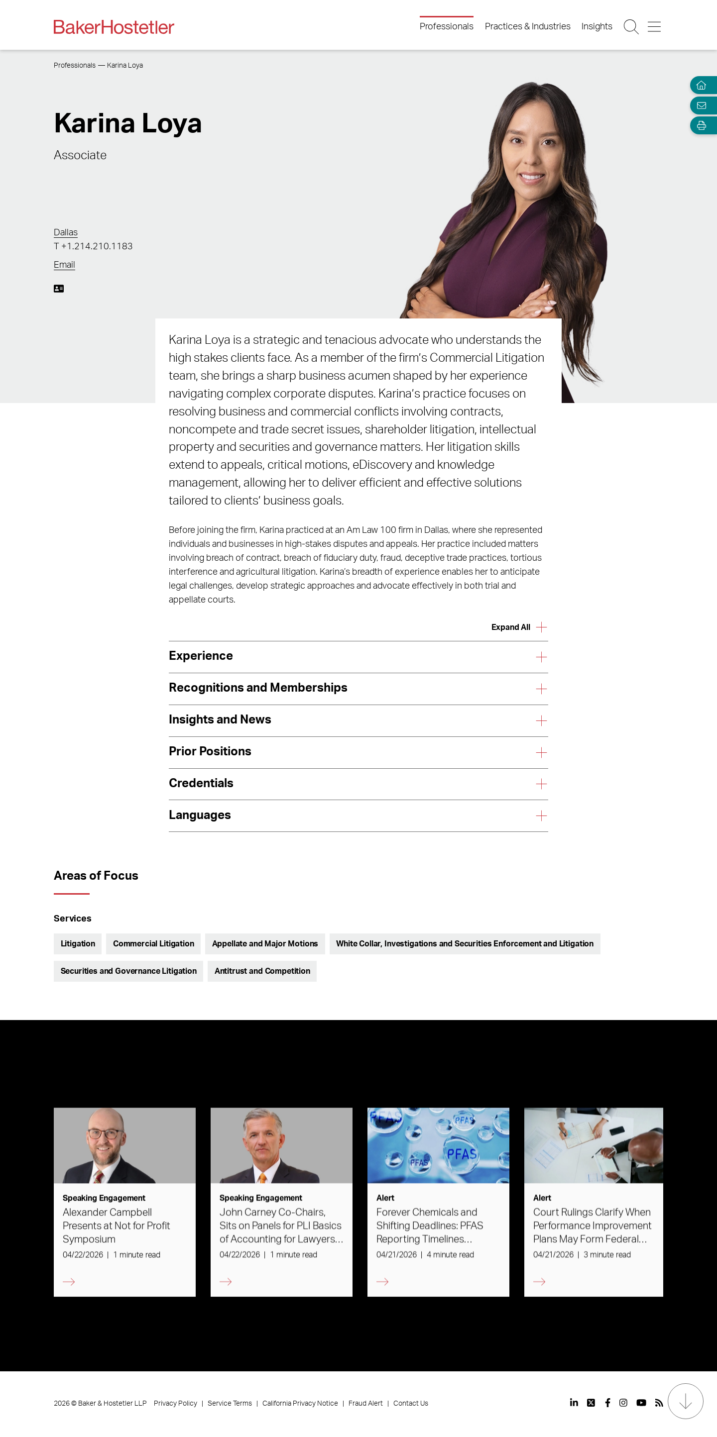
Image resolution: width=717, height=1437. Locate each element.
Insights (597, 26)
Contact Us (410, 1403)
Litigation (78, 944)
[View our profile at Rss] (659, 1402)
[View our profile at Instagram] (623, 1402)
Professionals (447, 26)
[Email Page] (699, 105)
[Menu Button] (655, 26)
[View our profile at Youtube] (641, 1402)
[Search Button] (632, 26)
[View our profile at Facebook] (607, 1402)
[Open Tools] (699, 125)
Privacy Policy (175, 1403)
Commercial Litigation (153, 944)
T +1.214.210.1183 (93, 246)
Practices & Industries (528, 26)
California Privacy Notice (300, 1403)
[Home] (699, 85)
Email (64, 265)
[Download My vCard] (59, 289)
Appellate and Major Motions (265, 944)
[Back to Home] (114, 27)
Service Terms (230, 1403)
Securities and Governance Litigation (129, 971)
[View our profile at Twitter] (591, 1402)
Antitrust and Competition (262, 971)
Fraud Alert (366, 1403)
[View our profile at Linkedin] (574, 1402)
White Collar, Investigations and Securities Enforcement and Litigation (465, 944)
